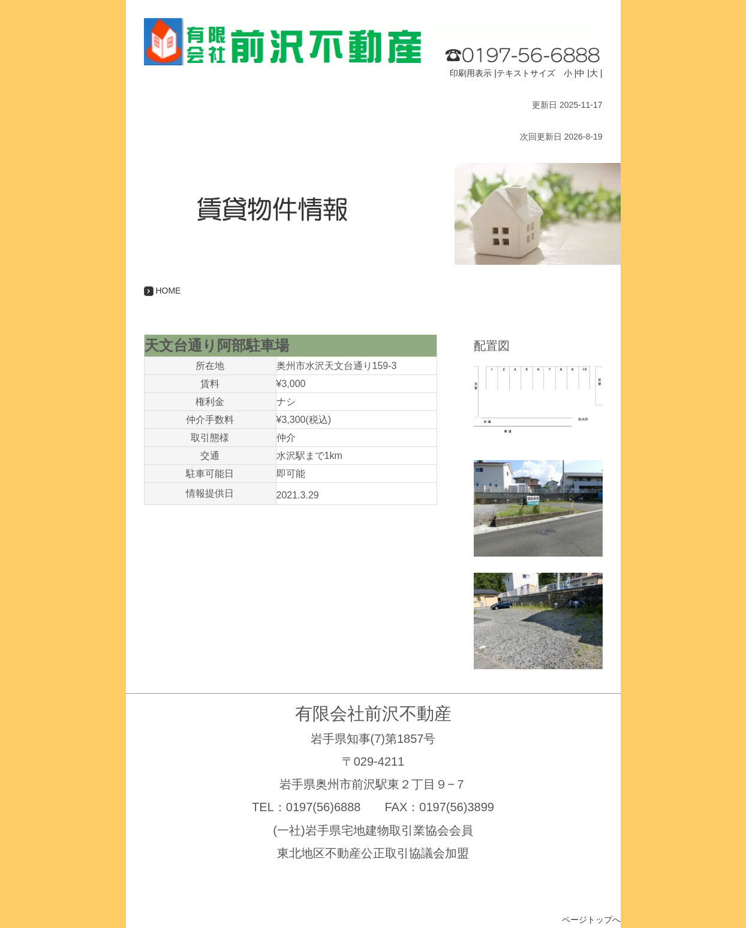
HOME (162, 290)
